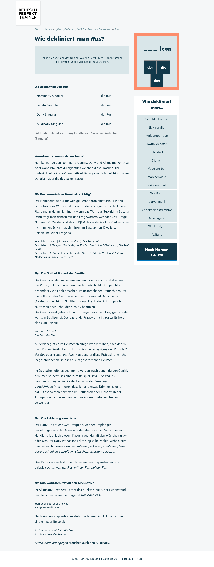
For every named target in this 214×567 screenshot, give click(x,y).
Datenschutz (110, 559)
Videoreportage (157, 136)
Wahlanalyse (157, 226)
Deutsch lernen (43, 29)
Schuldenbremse (156, 119)
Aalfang (157, 235)
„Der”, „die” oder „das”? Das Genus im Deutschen (83, 29)
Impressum (127, 559)
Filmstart (157, 152)
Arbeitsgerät (157, 218)
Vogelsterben (157, 169)
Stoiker (157, 160)
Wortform (156, 193)
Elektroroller (157, 128)
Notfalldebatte (157, 144)
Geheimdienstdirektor (157, 210)
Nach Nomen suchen (157, 252)
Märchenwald (157, 177)
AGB (139, 559)
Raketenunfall (156, 185)
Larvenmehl (157, 202)
